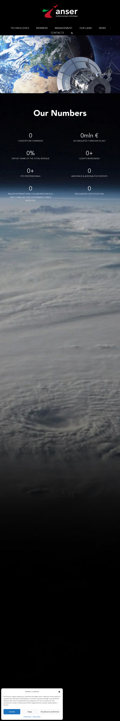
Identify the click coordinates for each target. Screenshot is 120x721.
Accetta (12, 712)
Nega (30, 712)
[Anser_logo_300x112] (60, 5)
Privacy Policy (37, 716)
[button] (59, 692)
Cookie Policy (27, 716)
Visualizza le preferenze (50, 712)
